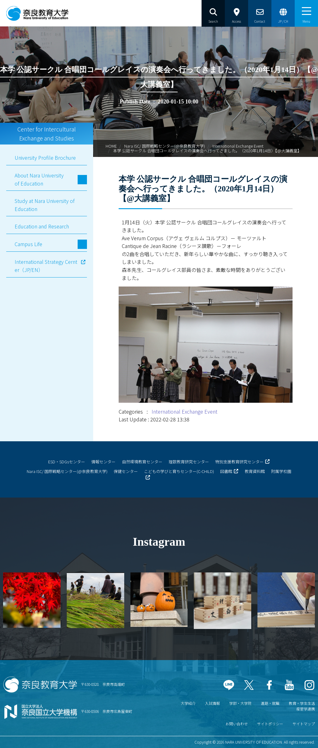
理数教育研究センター (189, 462)
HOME (111, 146)
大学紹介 (188, 703)
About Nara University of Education (39, 179)
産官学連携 (305, 708)
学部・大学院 (240, 703)
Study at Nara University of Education (45, 205)
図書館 (226, 471)
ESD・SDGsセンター (66, 462)
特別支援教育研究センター (239, 462)
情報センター (103, 462)
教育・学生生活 (302, 703)
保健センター (126, 471)
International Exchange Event (237, 146)
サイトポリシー (270, 723)
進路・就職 (270, 703)
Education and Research (42, 226)
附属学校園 (281, 471)
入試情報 (212, 703)
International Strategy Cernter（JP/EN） (46, 265)
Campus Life (28, 244)
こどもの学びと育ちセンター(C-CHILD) (179, 471)
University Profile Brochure (45, 157)
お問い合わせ (236, 723)
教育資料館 (255, 471)
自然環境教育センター (142, 462)
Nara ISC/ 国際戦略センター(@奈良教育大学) (164, 146)
